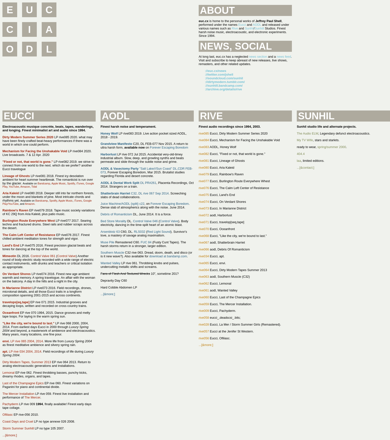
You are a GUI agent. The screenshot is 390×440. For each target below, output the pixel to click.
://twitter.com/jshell (219, 74)
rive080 (204, 167)
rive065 (204, 263)
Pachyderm (10, 404)
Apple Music (59, 183)
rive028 (204, 324)
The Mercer (32, 397)
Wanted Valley (110, 263)
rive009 (204, 311)
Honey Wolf (109, 133)
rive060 (204, 297)
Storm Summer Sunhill (18, 428)
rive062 (204, 283)
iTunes (80, 183)
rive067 (204, 242)
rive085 (204, 133)
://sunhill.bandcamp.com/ (224, 85)
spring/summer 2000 (331, 147)
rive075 (204, 195)
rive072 (204, 215)
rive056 (204, 338)
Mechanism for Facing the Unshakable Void (34, 151)
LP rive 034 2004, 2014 (21, 351)
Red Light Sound (158, 232)
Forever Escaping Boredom (169, 147)
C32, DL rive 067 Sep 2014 (135, 193)
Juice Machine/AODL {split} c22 (122, 204)
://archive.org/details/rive (223, 89)
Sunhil (249, 28)
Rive (235, 28)
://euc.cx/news (215, 71)
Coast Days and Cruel (17, 421)
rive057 (204, 331)
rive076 (204, 188)
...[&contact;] (305, 167)
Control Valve (66, 256)
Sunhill (259, 28)
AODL (257, 25)
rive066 (204, 249)
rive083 (204, 147)
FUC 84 (146, 242)
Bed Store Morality (113, 221)
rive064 (204, 270)
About (217, 10)
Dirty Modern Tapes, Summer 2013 (26, 362)
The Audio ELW (307, 133)
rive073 (204, 208)
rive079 (204, 174)
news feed (284, 56)
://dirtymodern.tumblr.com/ (225, 82)
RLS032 (139, 232)
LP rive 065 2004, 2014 (22, 341)
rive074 (204, 202)
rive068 (204, 236)
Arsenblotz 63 (110, 232)
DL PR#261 (128, 183)
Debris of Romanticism (116, 214)
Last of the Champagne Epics (23, 383)
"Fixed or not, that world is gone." (27, 162)
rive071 (204, 222)
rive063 (204, 276)
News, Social (236, 46)
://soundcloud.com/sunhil (224, 78)
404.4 (301, 154)
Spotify (71, 183)
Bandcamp (44, 183)
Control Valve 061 (43, 256)
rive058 (204, 317)
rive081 (204, 161)
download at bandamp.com (168, 256)
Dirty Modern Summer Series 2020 (27, 137)
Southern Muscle (112, 252)
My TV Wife (305, 140)
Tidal (34, 186)
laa (299, 161)
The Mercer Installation (18, 394)
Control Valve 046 (145, 221)
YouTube (14, 186)
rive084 (204, 140)
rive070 (204, 229)
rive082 (204, 154)
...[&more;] (9, 435)
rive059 (204, 304)
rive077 (204, 181)
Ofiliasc (7, 414)
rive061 (204, 290)
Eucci (242, 25)
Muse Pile (107, 242)
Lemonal (8, 372)
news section (258, 56)
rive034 (204, 256)
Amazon (25, 186)
